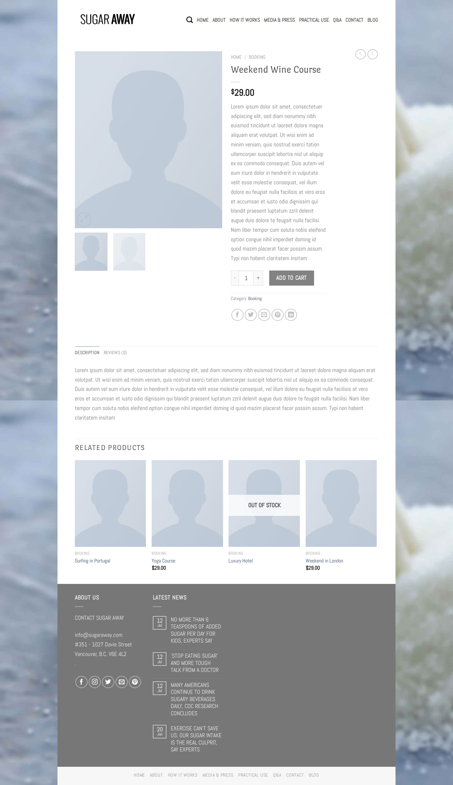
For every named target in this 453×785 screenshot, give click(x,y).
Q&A (337, 19)
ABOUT (219, 19)
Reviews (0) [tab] (115, 353)
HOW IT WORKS (245, 19)
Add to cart (291, 278)
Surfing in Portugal (92, 560)
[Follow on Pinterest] (135, 682)
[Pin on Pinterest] (278, 315)
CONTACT (354, 19)
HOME (203, 19)
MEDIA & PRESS (279, 19)
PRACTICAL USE (314, 19)
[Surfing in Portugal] (110, 503)
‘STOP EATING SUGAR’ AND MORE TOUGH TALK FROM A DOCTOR (195, 663)
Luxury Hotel (241, 560)
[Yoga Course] (187, 503)
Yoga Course (163, 560)
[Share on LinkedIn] (291, 315)
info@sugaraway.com (98, 635)
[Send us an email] (122, 682)
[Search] (189, 20)
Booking (257, 57)
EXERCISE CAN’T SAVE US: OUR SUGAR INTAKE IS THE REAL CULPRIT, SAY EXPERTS (196, 739)
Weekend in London (324, 560)
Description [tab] (87, 353)
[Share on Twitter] (251, 315)
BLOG (372, 19)
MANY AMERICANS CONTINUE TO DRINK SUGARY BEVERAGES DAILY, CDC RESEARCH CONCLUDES (194, 699)
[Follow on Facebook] (81, 682)
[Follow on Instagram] (95, 682)
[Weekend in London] (341, 503)
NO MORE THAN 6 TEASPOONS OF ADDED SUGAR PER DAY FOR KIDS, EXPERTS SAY (196, 630)
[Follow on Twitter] (108, 682)
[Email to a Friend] (264, 315)
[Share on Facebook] (237, 315)
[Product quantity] (246, 278)
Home (236, 57)
